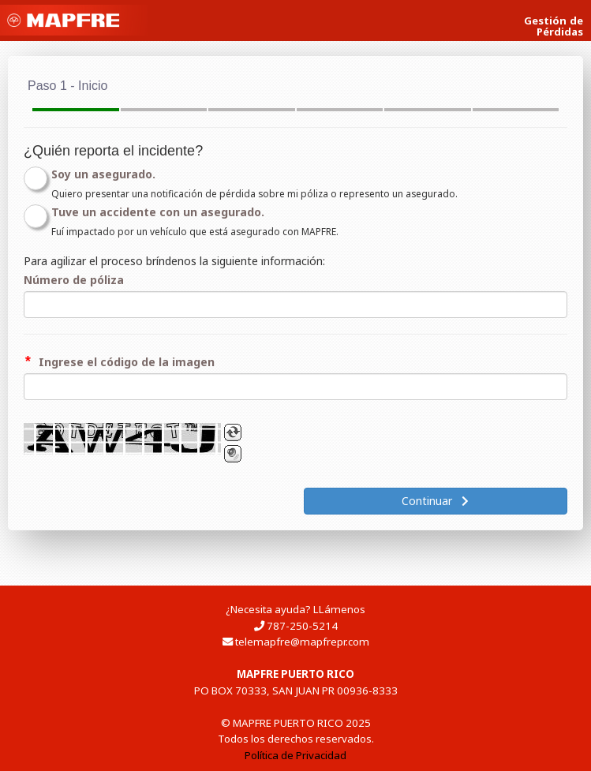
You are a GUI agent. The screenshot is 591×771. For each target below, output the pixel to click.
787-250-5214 (302, 626)
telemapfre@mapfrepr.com (302, 641)
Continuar (435, 500)
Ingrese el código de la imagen (127, 361)
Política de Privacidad (295, 755)
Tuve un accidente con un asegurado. (157, 211)
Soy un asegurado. (103, 174)
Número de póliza (74, 279)
